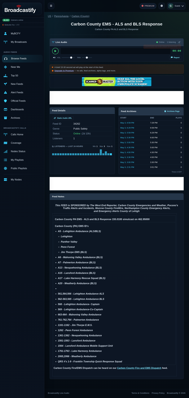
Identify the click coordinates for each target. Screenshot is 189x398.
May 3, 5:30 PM (127, 137)
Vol (59, 57)
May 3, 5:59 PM (127, 133)
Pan (79, 57)
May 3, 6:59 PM (127, 123)
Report (175, 58)
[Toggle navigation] (51, 6)
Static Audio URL (63, 118)
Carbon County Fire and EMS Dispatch (139, 368)
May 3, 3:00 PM (127, 162)
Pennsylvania (61, 16)
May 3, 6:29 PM (127, 128)
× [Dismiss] (179, 47)
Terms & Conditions (140, 393)
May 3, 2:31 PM (127, 167)
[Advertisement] (117, 97)
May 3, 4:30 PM (127, 147)
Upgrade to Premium (64, 71)
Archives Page (172, 111)
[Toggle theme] (161, 6)
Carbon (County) (80, 16)
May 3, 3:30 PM (127, 157)
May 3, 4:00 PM (127, 152)
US (49, 16)
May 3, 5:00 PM (127, 142)
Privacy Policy (158, 393)
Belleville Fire (10, 25)
